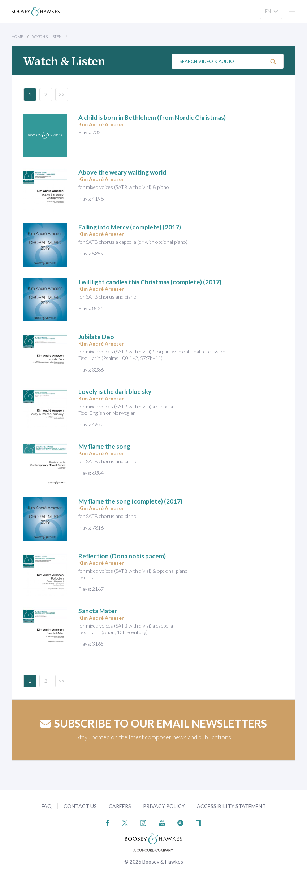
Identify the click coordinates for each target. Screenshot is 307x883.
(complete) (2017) (129, 227)
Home (17, 36)
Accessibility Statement (231, 806)
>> (62, 94)
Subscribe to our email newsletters (153, 723)
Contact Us (80, 806)
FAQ (47, 806)
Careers (120, 806)
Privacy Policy (164, 806)
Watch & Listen (47, 36)
